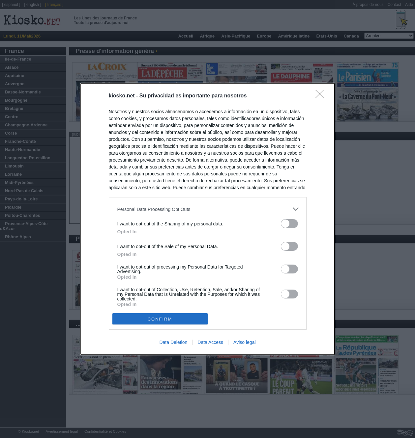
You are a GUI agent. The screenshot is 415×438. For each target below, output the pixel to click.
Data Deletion (173, 342)
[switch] (289, 223)
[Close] (321, 96)
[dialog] (208, 219)
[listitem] (207, 209)
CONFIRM (160, 319)
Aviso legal (244, 342)
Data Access (210, 342)
